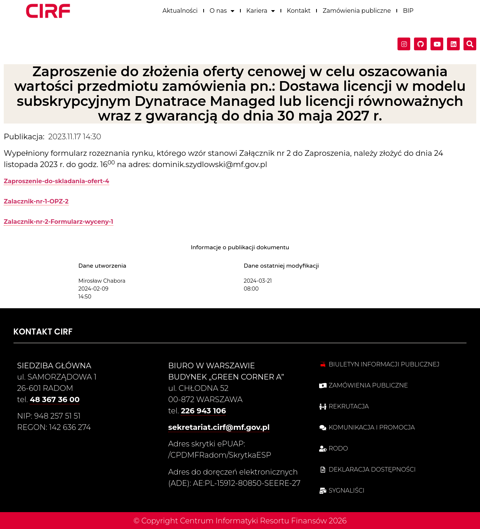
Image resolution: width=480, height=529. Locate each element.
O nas (222, 10)
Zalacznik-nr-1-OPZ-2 (36, 201)
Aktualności (180, 9)
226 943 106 (203, 410)
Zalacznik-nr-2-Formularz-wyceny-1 (58, 221)
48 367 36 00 (55, 399)
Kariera (260, 10)
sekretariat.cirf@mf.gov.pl (219, 427)
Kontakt (299, 9)
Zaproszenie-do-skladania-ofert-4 (56, 181)
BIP (408, 9)
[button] (470, 43)
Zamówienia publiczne (356, 9)
